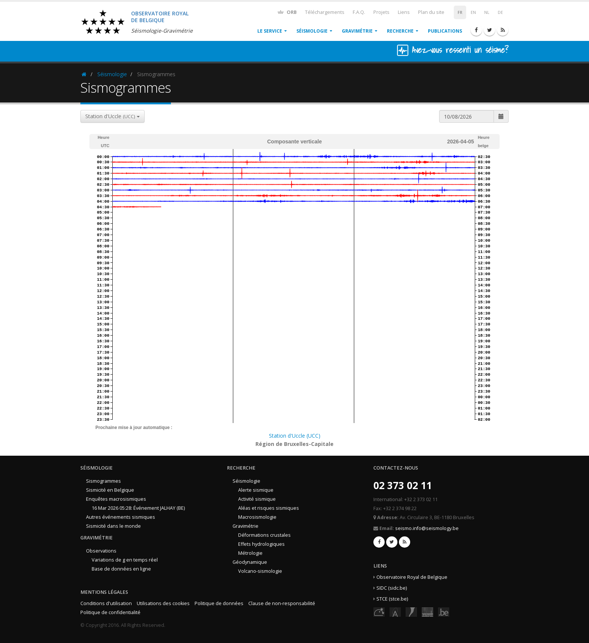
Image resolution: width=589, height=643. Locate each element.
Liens (404, 12)
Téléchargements (324, 12)
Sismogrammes (103, 481)
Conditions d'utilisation (106, 603)
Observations (101, 551)
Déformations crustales (264, 535)
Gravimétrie (357, 31)
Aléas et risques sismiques (268, 508)
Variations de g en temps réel (125, 560)
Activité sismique (257, 499)
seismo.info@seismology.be (427, 528)
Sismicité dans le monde (113, 526)
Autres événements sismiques (120, 517)
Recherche (400, 31)
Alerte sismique (255, 490)
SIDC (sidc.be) (391, 588)
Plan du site (431, 12)
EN (473, 12)
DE (500, 12)
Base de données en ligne (121, 569)
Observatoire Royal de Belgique (411, 577)
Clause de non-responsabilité (281, 603)
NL (486, 12)
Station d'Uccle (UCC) (294, 435)
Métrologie (250, 553)
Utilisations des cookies (163, 603)
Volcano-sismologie (260, 571)
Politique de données (219, 603)
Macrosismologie (257, 517)
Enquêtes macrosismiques (116, 499)
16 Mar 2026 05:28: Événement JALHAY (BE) (138, 508)
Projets (381, 12)
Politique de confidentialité (110, 612)
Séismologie (312, 31)
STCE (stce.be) (392, 599)
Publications (445, 31)
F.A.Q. (359, 12)
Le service (269, 31)
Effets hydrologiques (261, 544)
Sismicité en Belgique (110, 490)
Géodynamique (250, 562)
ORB (287, 11)
